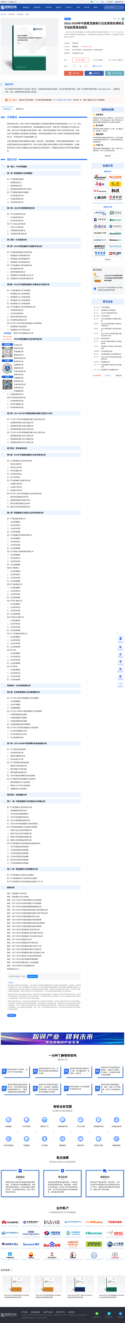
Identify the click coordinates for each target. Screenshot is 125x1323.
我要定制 (119, 375)
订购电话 (67, 50)
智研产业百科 (48, 1312)
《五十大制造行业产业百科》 (62, 100)
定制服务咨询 (32, 976)
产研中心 (69, 7)
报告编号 (67, 43)
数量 (65, 66)
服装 (27, 14)
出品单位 (67, 46)
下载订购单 (97, 66)
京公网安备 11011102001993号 (77, 1315)
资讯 (79, 7)
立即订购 (73, 73)
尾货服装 (67, 19)
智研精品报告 (35, 1312)
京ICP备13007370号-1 (60, 1315)
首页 (4, 14)
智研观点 (27, 7)
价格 (65, 60)
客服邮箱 (67, 53)
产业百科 (49, 7)
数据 (96, 7)
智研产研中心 (60, 1312)
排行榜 (87, 7)
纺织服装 (20, 14)
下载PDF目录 (115, 73)
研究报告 (38, 7)
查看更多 (108, 156)
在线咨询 (94, 73)
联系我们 (72, 1312)
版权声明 (9, 84)
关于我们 (110, 2)
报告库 (59, 7)
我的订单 (119, 1)
